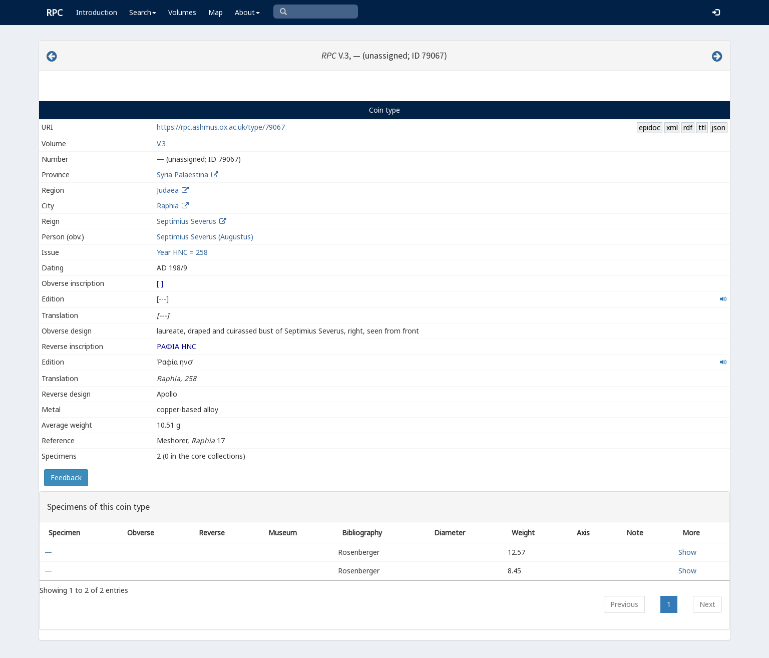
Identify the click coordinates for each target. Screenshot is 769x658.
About (247, 12)
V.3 (161, 143)
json (718, 127)
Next (707, 604)
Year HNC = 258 (182, 252)
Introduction (96, 12)
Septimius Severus (186, 221)
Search (142, 12)
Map (215, 12)
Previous (624, 604)
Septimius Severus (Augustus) (205, 236)
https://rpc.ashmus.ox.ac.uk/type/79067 (221, 127)
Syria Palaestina (182, 174)
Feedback (66, 477)
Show (687, 552)
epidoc (649, 127)
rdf (687, 127)
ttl (702, 127)
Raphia (168, 205)
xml (672, 127)
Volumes (182, 12)
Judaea (168, 190)
